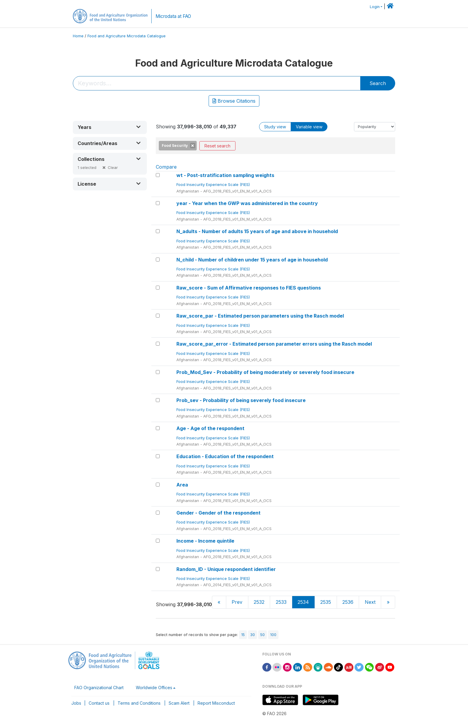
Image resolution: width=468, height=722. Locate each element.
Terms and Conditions (139, 703)
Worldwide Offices (154, 687)
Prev (237, 602)
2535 (325, 602)
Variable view (309, 126)
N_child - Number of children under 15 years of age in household (252, 260)
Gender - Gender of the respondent (218, 513)
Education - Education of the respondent (225, 456)
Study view (275, 126)
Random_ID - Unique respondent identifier (226, 569)
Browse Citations (234, 101)
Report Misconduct (216, 703)
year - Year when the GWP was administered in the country (247, 203)
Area (182, 485)
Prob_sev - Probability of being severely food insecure (241, 400)
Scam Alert (179, 703)
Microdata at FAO (173, 16)
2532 (259, 602)
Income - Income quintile (205, 541)
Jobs (76, 703)
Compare (166, 167)
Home (78, 36)
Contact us (99, 703)
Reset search (217, 145)
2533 (281, 602)
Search (378, 83)
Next (370, 602)
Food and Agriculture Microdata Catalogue (126, 36)
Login (375, 6)
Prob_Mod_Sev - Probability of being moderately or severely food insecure (265, 372)
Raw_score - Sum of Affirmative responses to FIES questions (248, 288)
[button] (110, 127)
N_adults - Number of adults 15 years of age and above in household (257, 231)
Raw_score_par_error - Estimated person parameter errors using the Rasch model (274, 344)
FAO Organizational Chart (99, 687)
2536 (347, 602)
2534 (303, 602)
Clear (113, 167)
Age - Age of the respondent (210, 428)
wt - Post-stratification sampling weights (225, 175)
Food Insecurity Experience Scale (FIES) (213, 184)
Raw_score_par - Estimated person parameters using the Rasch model (260, 316)
